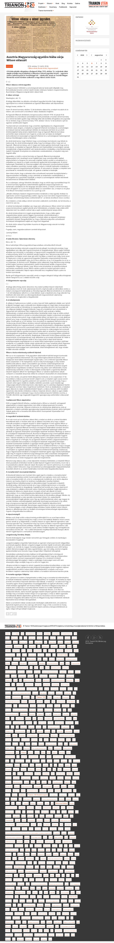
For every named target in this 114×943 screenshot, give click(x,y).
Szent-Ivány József (60, 773)
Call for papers (43, 939)
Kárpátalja (76, 650)
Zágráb (16, 896)
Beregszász (70, 672)
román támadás (76, 761)
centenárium (14, 676)
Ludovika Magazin (9, 896)
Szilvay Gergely (21, 884)
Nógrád (66, 884)
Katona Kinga (30, 676)
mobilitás (21, 744)
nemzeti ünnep (15, 663)
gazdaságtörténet (9, 935)
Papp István (15, 926)
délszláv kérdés (35, 778)
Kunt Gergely (68, 879)
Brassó (60, 846)
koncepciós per (8, 879)
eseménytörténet (58, 748)
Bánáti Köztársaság (25, 739)
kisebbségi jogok (17, 659)
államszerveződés (48, 710)
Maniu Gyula (67, 638)
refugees (61, 663)
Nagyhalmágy (40, 905)
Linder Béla (64, 833)
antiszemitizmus (31, 820)
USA (20, 680)
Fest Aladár (17, 820)
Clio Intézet (18, 922)
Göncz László (51, 693)
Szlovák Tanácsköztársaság (11, 807)
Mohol (22, 633)
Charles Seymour (16, 918)
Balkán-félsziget (46, 680)
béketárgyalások (9, 867)
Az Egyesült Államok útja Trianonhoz (67, 926)
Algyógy (40, 689)
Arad (72, 918)
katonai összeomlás (9, 812)
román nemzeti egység (23, 706)
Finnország (64, 812)
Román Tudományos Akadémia (41, 935)
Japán (13, 684)
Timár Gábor (45, 765)
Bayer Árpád (39, 638)
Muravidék (72, 803)
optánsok (23, 790)
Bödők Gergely (62, 646)
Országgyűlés (57, 706)
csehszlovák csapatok (67, 790)
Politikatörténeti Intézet (10, 841)
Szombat (28, 761)
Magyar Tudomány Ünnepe (27, 786)
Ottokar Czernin (25, 765)
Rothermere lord (43, 871)
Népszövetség (25, 888)
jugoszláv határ (28, 939)
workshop (45, 659)
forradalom (67, 935)
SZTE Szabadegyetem (75, 884)
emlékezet (74, 638)
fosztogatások (56, 833)
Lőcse (37, 858)
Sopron (53, 701)
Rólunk (50, 3)
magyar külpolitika (24, 714)
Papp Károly (49, 867)
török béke (53, 812)
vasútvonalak (32, 706)
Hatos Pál (18, 803)
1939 (41, 739)
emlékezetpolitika (68, 731)
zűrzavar (14, 858)
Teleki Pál (30, 863)
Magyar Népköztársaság (32, 735)
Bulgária (7, 761)
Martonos (46, 739)
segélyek (7, 718)
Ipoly (58, 892)
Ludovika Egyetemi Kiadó (23, 667)
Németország (29, 875)
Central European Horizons (32, 790)
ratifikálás (32, 888)
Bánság (49, 769)
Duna (52, 930)
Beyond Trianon (59, 693)
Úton (6, 667)
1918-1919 (68, 718)
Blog (63, 3)
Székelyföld (8, 735)
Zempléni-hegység (22, 676)
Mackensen (34, 913)
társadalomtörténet (9, 892)
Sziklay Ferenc (53, 739)
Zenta (25, 638)
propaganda (68, 799)
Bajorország (72, 850)
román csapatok (21, 672)
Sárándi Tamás (32, 638)
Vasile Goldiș (64, 786)
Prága (72, 727)
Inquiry (57, 926)
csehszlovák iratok (53, 676)
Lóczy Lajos (8, 790)
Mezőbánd (61, 799)
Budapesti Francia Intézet (29, 680)
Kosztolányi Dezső (37, 875)
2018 (77, 875)
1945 (23, 659)
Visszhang (53, 7)
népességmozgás (32, 655)
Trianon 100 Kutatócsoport (38, 795)
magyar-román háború (76, 663)
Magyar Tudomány (29, 858)
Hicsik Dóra (35, 892)
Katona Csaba (61, 676)
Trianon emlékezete (27, 799)
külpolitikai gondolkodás (31, 659)
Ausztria (67, 663)
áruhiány (52, 875)
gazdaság (42, 816)
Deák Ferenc (51, 935)
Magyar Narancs (52, 642)
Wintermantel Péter (47, 807)
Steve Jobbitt (48, 714)
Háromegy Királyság (24, 896)
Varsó (55, 765)
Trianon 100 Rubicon (65, 684)
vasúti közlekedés (60, 659)
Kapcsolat (73, 7)
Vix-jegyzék (8, 697)
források (78, 795)
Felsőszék (54, 918)
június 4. (74, 824)
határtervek (70, 854)
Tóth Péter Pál (8, 901)
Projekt (41, 3)
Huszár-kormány (67, 769)
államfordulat (28, 718)
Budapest (27, 854)
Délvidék (41, 667)
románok (7, 909)
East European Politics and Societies (12, 701)
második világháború (71, 701)
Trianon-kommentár (46, 10)
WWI (21, 638)
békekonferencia (47, 684)
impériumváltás (72, 837)
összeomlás (8, 693)
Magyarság (42, 756)
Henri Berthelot (76, 778)
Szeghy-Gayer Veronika (67, 841)
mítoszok (37, 812)
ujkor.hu (75, 646)
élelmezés (15, 642)
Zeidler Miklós (16, 769)
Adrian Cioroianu (20, 939)
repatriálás (28, 744)
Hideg (54, 769)
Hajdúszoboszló (49, 816)
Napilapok (28, 850)
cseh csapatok (37, 672)
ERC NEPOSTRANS (75, 905)
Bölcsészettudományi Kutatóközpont (20, 710)
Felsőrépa (39, 896)
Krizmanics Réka (9, 786)
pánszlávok (33, 824)
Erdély (78, 922)
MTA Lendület (37, 773)
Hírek (57, 3)
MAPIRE (31, 829)
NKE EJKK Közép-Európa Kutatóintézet (39, 884)
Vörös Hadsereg (55, 820)
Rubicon (15, 706)
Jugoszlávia (24, 829)
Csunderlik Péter (63, 672)
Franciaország (64, 761)
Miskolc (7, 799)
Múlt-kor (59, 769)
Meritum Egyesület (57, 922)
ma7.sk (63, 867)
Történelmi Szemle (9, 731)
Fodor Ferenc (8, 816)
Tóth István (39, 633)
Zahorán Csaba (62, 655)
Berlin (36, 676)
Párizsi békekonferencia (69, 871)
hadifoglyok (15, 735)
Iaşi (77, 701)
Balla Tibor (24, 655)
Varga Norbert (32, 714)
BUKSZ (28, 892)
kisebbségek (77, 773)
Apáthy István (14, 799)
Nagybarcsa (8, 858)
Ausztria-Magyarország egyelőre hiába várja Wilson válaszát (35, 58)
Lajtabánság (29, 901)
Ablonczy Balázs (61, 803)
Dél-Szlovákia (40, 803)
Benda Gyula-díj (60, 888)
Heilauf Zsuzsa (40, 841)
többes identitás (43, 693)
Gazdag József (26, 697)
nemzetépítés (71, 786)
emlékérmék (21, 871)
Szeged (7, 727)
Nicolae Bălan (57, 790)
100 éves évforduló (65, 892)
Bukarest (50, 748)
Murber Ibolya (37, 829)
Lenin (63, 875)
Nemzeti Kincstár (9, 913)
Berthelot (24, 820)
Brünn (75, 790)
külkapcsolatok (26, 748)
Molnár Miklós (26, 930)
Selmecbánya (60, 778)
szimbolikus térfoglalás (10, 824)
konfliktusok (15, 744)
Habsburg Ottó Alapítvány (10, 884)
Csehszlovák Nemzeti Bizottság (58, 680)
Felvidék (18, 655)
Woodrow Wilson (16, 816)
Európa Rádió (21, 858)
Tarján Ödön (52, 892)
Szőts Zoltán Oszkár (33, 663)
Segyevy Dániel (70, 807)
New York (15, 901)
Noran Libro (8, 939)
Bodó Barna (40, 718)
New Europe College (28, 773)
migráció (45, 892)
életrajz (21, 850)
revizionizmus (8, 778)
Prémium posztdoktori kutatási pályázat (50, 672)
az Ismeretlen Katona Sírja (67, 633)
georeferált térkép (16, 650)
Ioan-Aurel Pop (29, 723)
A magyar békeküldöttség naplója (12, 714)
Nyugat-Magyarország (56, 905)
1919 (74, 693)
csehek (70, 846)
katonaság (34, 854)
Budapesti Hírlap (38, 846)
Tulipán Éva (55, 752)
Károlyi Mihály (8, 739)
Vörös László (73, 913)
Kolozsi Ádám (39, 701)
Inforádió (15, 680)
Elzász (53, 731)
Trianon (23, 752)
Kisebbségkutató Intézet (20, 892)
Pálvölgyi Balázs (37, 799)
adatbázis (68, 739)
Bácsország (47, 731)
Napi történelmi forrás (17, 697)
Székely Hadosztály (49, 841)
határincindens (30, 816)
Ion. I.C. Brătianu (15, 633)
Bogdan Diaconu (30, 807)
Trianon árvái (17, 786)
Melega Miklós (23, 727)
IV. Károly (60, 744)
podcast (72, 892)
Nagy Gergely (31, 727)
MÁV (17, 727)
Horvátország (63, 854)
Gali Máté (30, 926)
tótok (33, 697)
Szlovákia (7, 684)
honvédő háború (53, 829)
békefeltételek (8, 769)
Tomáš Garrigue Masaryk (36, 837)
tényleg (73, 935)
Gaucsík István (13, 667)
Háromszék (8, 744)
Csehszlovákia (73, 896)
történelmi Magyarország (68, 909)
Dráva (24, 812)
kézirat (45, 650)
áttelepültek (41, 744)
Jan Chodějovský (57, 697)
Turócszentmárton (19, 718)
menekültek (9, 820)
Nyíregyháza (41, 901)
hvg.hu (26, 846)
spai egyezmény (9, 875)
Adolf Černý (21, 909)
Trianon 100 (40, 697)
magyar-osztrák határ (68, 748)
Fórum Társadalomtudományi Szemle (39, 748)
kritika (46, 642)
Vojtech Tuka (8, 723)
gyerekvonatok (32, 701)
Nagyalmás (17, 765)
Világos (38, 782)
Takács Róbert (52, 913)
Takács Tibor (47, 909)
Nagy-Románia (30, 812)
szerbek (24, 922)
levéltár (44, 727)
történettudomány (21, 689)
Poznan (53, 850)
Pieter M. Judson (68, 650)
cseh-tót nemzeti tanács (20, 731)
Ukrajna (33, 731)
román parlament (39, 909)
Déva (31, 667)
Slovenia (31, 642)
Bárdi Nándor (66, 905)
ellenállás (43, 752)
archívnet (18, 888)
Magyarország (8, 680)
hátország (49, 756)
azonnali (36, 867)
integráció (38, 888)
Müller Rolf (61, 765)
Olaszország (52, 659)
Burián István (42, 68)
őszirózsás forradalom (47, 786)
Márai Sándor (56, 786)
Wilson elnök (32, 68)
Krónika (69, 3)
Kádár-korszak (71, 795)
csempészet (77, 846)
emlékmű (23, 816)
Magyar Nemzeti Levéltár (65, 820)
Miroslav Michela (59, 935)
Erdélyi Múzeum (54, 735)
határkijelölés (61, 879)
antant (50, 939)
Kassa (12, 727)
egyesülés (43, 867)
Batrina (34, 718)
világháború (66, 816)
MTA (12, 761)
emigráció (58, 875)
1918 (26, 646)
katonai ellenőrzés (48, 718)
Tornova (45, 837)
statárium (71, 901)
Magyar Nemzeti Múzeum (52, 663)
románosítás (43, 858)
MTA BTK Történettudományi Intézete (49, 799)
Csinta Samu (8, 773)
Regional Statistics (38, 642)
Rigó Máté (70, 689)
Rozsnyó (7, 803)
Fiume (13, 803)
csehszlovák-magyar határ (11, 672)
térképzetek (47, 820)
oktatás (72, 697)
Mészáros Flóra (16, 739)
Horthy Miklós (60, 731)
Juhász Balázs (66, 714)
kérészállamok (56, 867)
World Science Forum (20, 761)
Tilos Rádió (30, 650)
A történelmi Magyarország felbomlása (67, 735)
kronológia (77, 680)
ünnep (35, 723)
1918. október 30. (53, 795)
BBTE (28, 731)
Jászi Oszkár (38, 807)
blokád (44, 769)
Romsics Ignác (38, 684)
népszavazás (63, 689)
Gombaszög (40, 710)
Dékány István (8, 706)
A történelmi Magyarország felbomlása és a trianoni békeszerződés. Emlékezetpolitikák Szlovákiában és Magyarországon (28, 833)
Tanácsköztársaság (19, 846)
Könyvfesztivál (65, 667)
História (58, 913)
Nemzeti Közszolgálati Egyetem (52, 901)
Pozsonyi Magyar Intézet (20, 863)
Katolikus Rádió (32, 710)
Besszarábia (56, 761)
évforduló (32, 782)
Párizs (76, 689)
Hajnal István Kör (35, 761)
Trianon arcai (47, 701)
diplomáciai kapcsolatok (17, 782)
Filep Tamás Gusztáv (26, 918)
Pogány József (16, 790)
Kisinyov (36, 667)
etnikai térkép (49, 706)
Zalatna (39, 659)
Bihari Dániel (27, 837)
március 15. (34, 744)
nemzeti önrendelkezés (10, 655)
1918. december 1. (69, 888)
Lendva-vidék (24, 756)
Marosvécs (49, 761)
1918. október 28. (69, 723)
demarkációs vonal (9, 846)
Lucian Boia (47, 918)
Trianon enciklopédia (73, 744)
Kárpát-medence (70, 680)
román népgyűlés (37, 786)
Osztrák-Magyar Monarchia (18, 723)
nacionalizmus (55, 824)
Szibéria (50, 837)
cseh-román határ (50, 863)
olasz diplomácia (47, 824)
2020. (68, 875)
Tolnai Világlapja (47, 633)
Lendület (73, 782)
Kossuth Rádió (8, 659)
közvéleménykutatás (10, 752)
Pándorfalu (46, 930)
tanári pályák (47, 905)
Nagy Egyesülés (50, 926)
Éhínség (32, 841)
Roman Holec (39, 820)
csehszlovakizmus (16, 829)
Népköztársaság (47, 846)
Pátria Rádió (67, 858)
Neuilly (76, 723)
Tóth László (20, 773)
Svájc (54, 655)
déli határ (65, 850)
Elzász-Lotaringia (18, 935)
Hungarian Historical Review (33, 922)
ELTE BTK (8, 930)
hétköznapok (61, 752)
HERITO (68, 752)
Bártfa (61, 824)
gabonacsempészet (9, 863)
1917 (41, 892)
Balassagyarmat (23, 663)
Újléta (20, 799)
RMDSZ (78, 892)
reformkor (59, 850)
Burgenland (38, 769)
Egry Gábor (61, 829)
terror (70, 761)
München (77, 854)
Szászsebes (64, 896)
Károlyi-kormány (56, 807)
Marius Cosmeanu (42, 723)
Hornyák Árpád (52, 888)
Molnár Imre (72, 863)
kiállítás (75, 718)
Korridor (66, 744)
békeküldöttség (22, 807)
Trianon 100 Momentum (58, 756)
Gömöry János (61, 918)
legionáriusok (33, 896)
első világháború (19, 867)
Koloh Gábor (65, 863)
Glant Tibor (73, 858)
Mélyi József (8, 782)
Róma (14, 939)
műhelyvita (74, 765)
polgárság (69, 646)
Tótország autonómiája (53, 871)
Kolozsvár (46, 638)
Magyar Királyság (56, 633)
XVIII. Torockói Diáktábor (10, 689)
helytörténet (56, 854)
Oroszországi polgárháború (59, 718)
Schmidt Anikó (22, 735)
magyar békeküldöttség (33, 756)
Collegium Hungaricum (10, 748)
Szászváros (76, 731)
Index (18, 756)
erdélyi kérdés (60, 638)
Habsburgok (49, 922)
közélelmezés (14, 909)
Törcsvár (77, 888)
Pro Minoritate (67, 642)
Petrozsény (8, 829)
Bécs (50, 782)
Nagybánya (67, 765)
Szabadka (45, 888)
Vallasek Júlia (67, 782)
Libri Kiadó (22, 875)
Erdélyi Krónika (40, 731)
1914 (14, 905)
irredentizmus (75, 799)
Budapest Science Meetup (51, 744)
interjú (77, 812)
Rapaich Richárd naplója (10, 756)
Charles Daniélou (32, 646)
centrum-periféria (58, 816)
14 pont (15, 875)
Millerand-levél (69, 773)
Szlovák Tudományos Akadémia (12, 850)
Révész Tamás (42, 863)
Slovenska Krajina (55, 684)
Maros (71, 816)
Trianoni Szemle (54, 646)
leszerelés (7, 663)
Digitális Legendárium (58, 837)
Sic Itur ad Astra (53, 879)
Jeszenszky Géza (43, 676)
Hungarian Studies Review (70, 756)
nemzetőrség (8, 642)
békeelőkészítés (45, 646)
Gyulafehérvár (67, 778)
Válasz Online (34, 930)
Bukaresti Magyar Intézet (32, 689)
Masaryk (49, 697)
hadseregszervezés (29, 684)
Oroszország (35, 693)
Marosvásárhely (43, 790)
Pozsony (32, 765)
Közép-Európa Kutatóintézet (71, 659)
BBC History (8, 918)
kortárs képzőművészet (57, 782)
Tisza (13, 718)
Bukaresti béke (41, 850)
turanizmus (50, 790)
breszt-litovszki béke (19, 913)
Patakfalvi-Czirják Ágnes (44, 735)
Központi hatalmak (37, 650)
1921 (31, 846)
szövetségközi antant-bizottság (32, 871)
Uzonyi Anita (58, 841)
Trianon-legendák (23, 926)
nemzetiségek (61, 739)
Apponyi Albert (29, 672)
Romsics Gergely (30, 867)
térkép (66, 846)
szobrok (19, 905)
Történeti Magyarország (56, 909)
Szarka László (41, 655)
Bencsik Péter (8, 854)
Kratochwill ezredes (29, 909)
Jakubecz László (9, 765)
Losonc (40, 930)
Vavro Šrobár (45, 829)
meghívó (39, 824)
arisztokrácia (67, 829)
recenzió (42, 922)
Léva (73, 875)
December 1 (53, 638)
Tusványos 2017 (63, 795)
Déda (37, 816)
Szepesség (22, 901)
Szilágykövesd (31, 769)
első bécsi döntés (65, 706)
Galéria (77, 3)
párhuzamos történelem (16, 930)
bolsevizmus (38, 680)
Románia (14, 795)
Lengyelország (71, 833)
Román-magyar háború (55, 896)
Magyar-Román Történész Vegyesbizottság (14, 837)
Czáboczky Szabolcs (10, 888)
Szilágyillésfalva (40, 714)
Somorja (63, 807)
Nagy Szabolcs (52, 650)
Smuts (52, 773)
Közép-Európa (34, 739)
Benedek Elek (19, 841)
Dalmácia (43, 761)
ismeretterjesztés (44, 778)
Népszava (30, 752)
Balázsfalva (60, 642)
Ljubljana (48, 850)
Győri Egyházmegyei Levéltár (53, 727)
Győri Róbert (23, 769)
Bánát (74, 739)
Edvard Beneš (52, 778)
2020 (58, 812)
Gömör (46, 879)
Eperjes (72, 706)
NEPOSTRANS (58, 930)
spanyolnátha (8, 905)
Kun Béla (7, 676)
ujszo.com (37, 752)
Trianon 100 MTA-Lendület (11, 871)
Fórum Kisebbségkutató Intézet (23, 824)
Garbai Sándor (63, 901)
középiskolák (24, 701)
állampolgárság (42, 663)
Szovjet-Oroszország (18, 879)
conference (8, 633)
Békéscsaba (8, 926)
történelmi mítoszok (9, 922)
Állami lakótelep (14, 638)
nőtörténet (44, 782)
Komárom (32, 879)
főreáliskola (46, 875)
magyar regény (75, 642)
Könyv (17, 752)
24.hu (35, 901)
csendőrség (58, 863)
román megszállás (54, 689)
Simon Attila (46, 896)
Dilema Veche (20, 854)
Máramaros (33, 803)
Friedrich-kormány (45, 812)
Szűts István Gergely (43, 913)
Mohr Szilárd (36, 939)
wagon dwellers (16, 778)
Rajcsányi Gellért (68, 693)
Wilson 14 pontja (57, 710)
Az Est (61, 871)
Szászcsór (38, 727)
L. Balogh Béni (25, 803)
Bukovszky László (23, 642)
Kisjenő (27, 884)
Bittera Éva (8, 795)
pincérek (69, 710)
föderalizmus (19, 748)
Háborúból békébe (70, 676)
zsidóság (7, 638)
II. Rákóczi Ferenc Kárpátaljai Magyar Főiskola (21, 693)
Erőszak (23, 650)
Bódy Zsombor (74, 714)
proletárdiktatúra (46, 773)
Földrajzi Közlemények (26, 778)
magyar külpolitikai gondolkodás (29, 905)
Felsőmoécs (38, 765)
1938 (75, 633)
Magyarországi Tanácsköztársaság (56, 884)
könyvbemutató (41, 854)
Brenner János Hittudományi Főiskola (55, 858)
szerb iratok (55, 846)
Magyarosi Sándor (39, 879)
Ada (51, 765)
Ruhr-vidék (47, 689)
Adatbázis (42, 7)
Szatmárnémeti (9, 646)
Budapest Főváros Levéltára (69, 922)
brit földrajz (48, 655)
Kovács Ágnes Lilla (41, 706)
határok (25, 879)
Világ (67, 918)
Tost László (50, 723)
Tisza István (8, 710)
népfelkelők (78, 672)
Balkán (66, 837)
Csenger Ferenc (65, 913)
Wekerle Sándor (70, 867)
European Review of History (38, 918)
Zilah (52, 803)
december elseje (20, 684)
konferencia (22, 795)
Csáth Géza (8, 650)
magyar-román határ (61, 701)
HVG (14, 854)
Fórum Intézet (68, 824)
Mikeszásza (75, 769)
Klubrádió (47, 667)
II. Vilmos (47, 803)
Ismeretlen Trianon (57, 714)
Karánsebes (18, 812)
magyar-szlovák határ (59, 723)
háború (64, 710)
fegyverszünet (53, 68)
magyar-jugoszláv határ (30, 633)
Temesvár (27, 913)
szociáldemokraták (65, 727)
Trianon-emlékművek (18, 646)
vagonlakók (27, 841)
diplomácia (34, 850)
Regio (14, 773)
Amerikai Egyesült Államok (40, 926)
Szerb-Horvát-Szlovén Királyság (70, 930)
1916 (35, 863)
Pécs (39, 646)
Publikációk (63, 7)
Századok (26, 782)
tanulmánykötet (66, 697)
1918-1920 (72, 655)
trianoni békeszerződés (56, 667)
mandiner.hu (71, 812)
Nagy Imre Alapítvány (28, 935)
